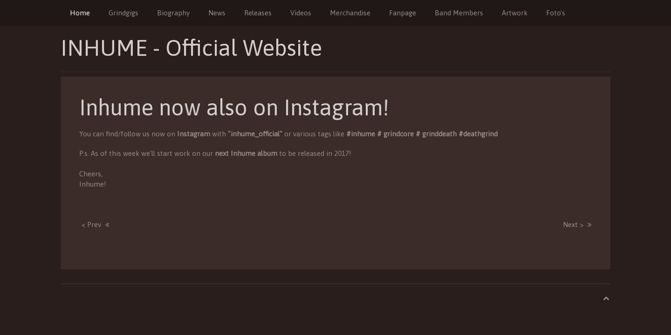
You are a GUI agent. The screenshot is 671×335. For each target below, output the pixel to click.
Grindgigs (123, 13)
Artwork (514, 13)
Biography (173, 13)
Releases (258, 13)
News (217, 13)
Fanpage (402, 13)
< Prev (91, 224)
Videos (300, 13)
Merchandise (350, 13)
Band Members (459, 13)
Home (80, 13)
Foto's (555, 13)
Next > (573, 224)
